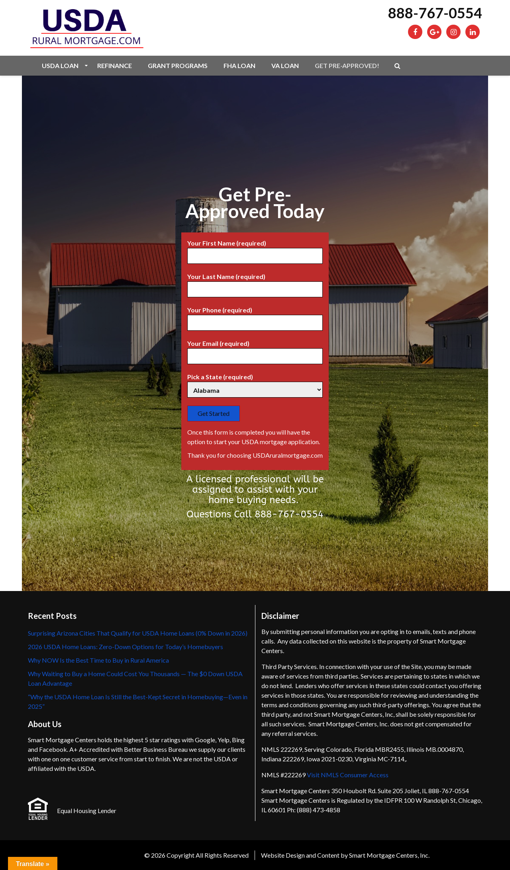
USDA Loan (60, 65)
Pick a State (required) (255, 383)
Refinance (114, 65)
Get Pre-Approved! (347, 65)
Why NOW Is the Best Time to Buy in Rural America (98, 660)
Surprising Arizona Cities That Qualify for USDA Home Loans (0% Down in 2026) (137, 633)
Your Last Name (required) (255, 283)
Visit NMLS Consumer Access (347, 774)
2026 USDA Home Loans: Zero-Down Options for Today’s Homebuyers (125, 646)
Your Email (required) (255, 349)
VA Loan (285, 65)
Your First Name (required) (255, 249)
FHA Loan (239, 65)
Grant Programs (178, 65)
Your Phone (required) (255, 316)
